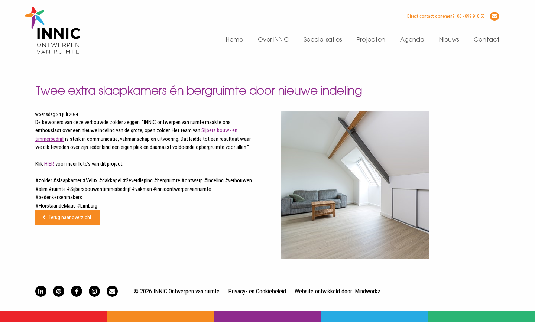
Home (234, 40)
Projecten (371, 40)
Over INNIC (273, 40)
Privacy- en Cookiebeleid (257, 291)
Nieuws (449, 40)
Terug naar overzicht (70, 217)
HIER (49, 163)
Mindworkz (367, 291)
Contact (487, 40)
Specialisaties (323, 40)
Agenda (412, 40)
